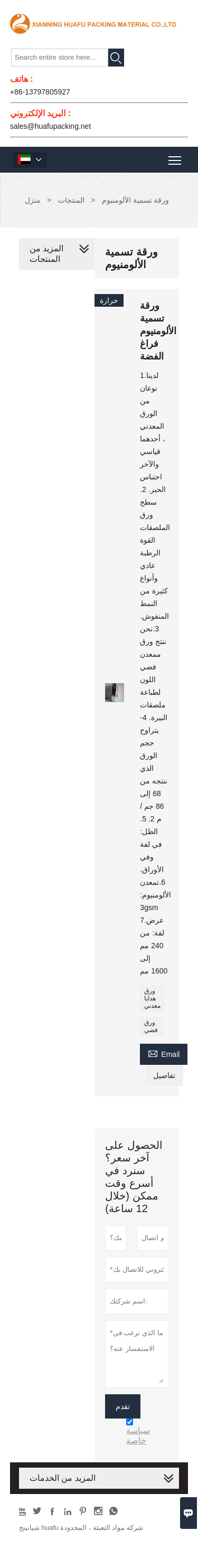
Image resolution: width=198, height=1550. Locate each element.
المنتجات (71, 200)
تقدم (123, 1406)
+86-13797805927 (40, 92)
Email (164, 1052)
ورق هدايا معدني (152, 998)
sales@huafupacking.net (50, 126)
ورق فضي (151, 1026)
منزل (33, 200)
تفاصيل (164, 1075)
